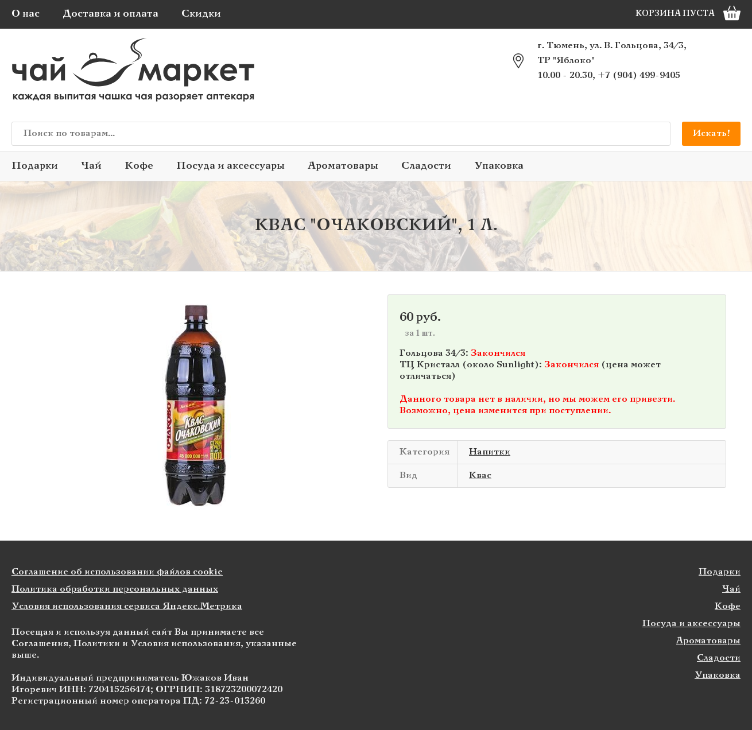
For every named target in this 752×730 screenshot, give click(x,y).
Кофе (139, 166)
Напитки (489, 452)
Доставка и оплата (110, 14)
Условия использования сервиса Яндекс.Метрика (126, 606)
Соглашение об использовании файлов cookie (117, 572)
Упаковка (499, 166)
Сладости (426, 166)
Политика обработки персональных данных (114, 589)
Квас (480, 475)
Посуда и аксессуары (230, 166)
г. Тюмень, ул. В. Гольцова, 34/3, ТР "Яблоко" (612, 53)
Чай (91, 166)
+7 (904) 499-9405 (639, 75)
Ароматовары (343, 166)
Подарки (34, 166)
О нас (25, 14)
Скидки (201, 14)
